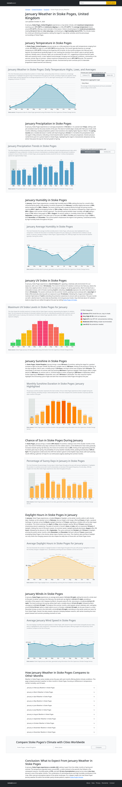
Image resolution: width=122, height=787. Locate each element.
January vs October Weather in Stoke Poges (40, 723)
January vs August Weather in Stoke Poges (40, 714)
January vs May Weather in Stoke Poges (39, 701)
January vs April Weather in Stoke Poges (39, 696)
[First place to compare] (34, 747)
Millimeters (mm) (90, 152)
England (46, 9)
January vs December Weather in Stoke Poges (41, 732)
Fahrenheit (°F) (98, 75)
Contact (112, 783)
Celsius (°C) (86, 75)
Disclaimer (105, 783)
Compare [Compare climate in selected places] (99, 747)
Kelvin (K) (110, 75)
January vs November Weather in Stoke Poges (41, 728)
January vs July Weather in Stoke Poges (39, 710)
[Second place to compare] (72, 747)
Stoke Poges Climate (76, 777)
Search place (111, 3)
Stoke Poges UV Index (70, 300)
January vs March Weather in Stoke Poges (40, 692)
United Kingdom (37, 9)
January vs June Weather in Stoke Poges (39, 705)
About (88, 783)
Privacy (98, 783)
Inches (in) (107, 152)
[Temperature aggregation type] (98, 83)
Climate (27, 9)
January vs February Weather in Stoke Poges (41, 688)
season (11, 3)
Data (93, 783)
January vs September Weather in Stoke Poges (41, 719)
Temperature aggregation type (90, 80)
